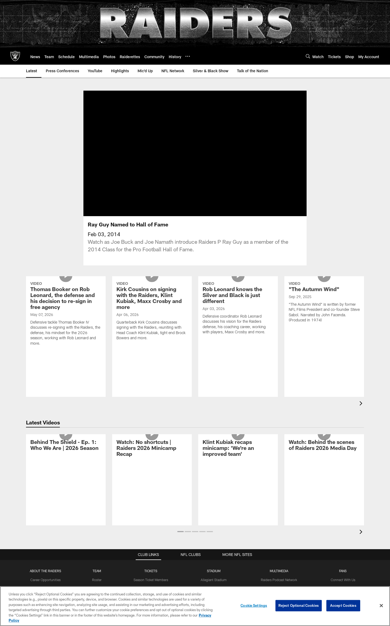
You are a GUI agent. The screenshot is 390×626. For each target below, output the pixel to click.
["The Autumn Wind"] (324, 309)
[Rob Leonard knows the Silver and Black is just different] (238, 315)
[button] (180, 538)
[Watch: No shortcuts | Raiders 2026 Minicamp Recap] (152, 455)
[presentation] (362, 410)
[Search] (308, 56)
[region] (195, 606)
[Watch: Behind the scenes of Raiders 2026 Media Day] (324, 452)
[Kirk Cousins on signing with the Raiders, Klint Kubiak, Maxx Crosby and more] (152, 318)
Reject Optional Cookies (298, 605)
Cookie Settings (253, 605)
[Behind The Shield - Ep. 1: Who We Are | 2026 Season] (66, 452)
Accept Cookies (343, 605)
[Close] (381, 606)
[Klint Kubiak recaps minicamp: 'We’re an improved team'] (238, 455)
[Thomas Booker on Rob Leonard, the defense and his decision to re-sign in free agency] (66, 321)
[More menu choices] (188, 56)
